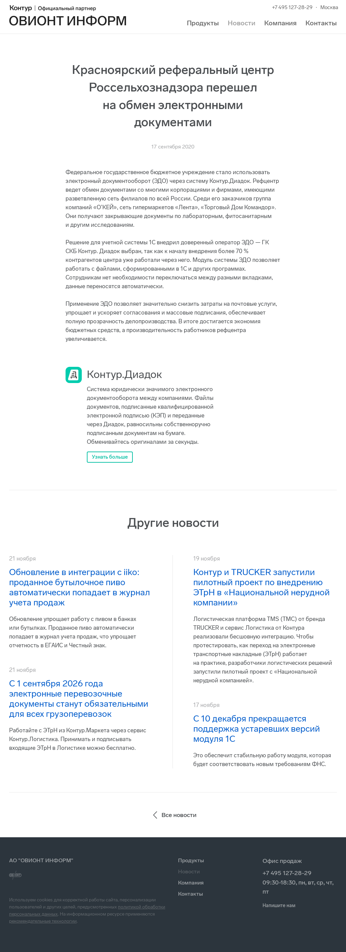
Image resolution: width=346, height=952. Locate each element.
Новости (241, 23)
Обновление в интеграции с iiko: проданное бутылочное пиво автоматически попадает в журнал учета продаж (79, 587)
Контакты (321, 23)
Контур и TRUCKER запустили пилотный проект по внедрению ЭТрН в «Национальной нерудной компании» (261, 587)
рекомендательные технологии (43, 921)
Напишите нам (279, 905)
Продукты (203, 23)
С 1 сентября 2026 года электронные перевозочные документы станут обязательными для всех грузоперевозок (78, 698)
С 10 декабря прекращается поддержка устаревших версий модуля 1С (256, 728)
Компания (280, 23)
